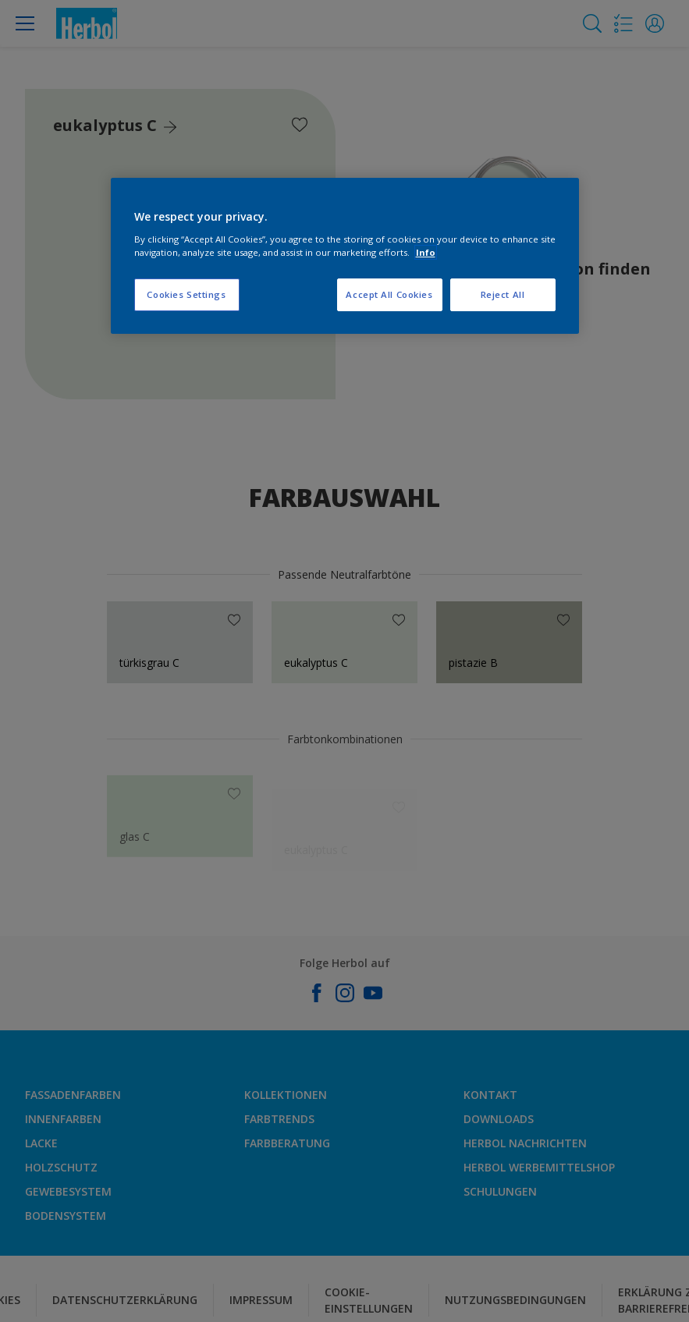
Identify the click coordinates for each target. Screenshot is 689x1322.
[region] (345, 256)
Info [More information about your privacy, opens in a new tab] (425, 252)
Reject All (503, 294)
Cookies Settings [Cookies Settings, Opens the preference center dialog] (186, 294)
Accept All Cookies (389, 294)
